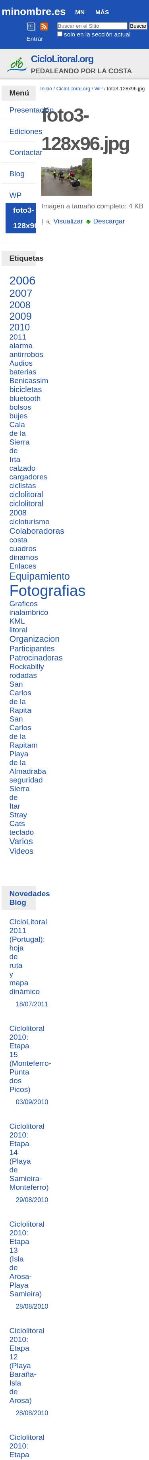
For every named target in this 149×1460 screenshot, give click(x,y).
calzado (22, 468)
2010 (19, 327)
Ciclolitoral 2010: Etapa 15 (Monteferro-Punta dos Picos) (30, 1065)
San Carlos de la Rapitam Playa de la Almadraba (27, 745)
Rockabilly (26, 666)
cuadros (22, 548)
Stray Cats (18, 819)
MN (80, 12)
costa (18, 540)
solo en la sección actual (97, 34)
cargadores (28, 477)
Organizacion (34, 639)
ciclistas (22, 485)
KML (17, 621)
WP (99, 89)
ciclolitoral (26, 494)
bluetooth (25, 398)
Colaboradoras (36, 530)
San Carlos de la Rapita (20, 697)
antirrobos (26, 354)
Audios (21, 363)
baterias (22, 372)
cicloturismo (29, 521)
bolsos (20, 407)
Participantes (31, 648)
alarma (21, 346)
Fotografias (47, 590)
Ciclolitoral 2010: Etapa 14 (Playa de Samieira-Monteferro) (28, 1163)
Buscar (56, 21)
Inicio (46, 89)
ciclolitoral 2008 (26, 508)
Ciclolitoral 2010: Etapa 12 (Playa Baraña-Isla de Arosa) (27, 1372)
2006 (22, 280)
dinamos (23, 557)
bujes (18, 416)
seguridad (26, 780)
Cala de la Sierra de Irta (19, 442)
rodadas (23, 675)
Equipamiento (39, 576)
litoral (18, 630)
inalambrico (28, 612)
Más (102, 12)
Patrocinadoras (35, 657)
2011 (17, 337)
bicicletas (25, 389)
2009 (20, 316)
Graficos (23, 603)
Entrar (35, 38)
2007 (20, 293)
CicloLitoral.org (62, 58)
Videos (21, 851)
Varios (21, 841)
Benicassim (28, 380)
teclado (21, 832)
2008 (19, 305)
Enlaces (22, 566)
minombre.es (34, 11)
